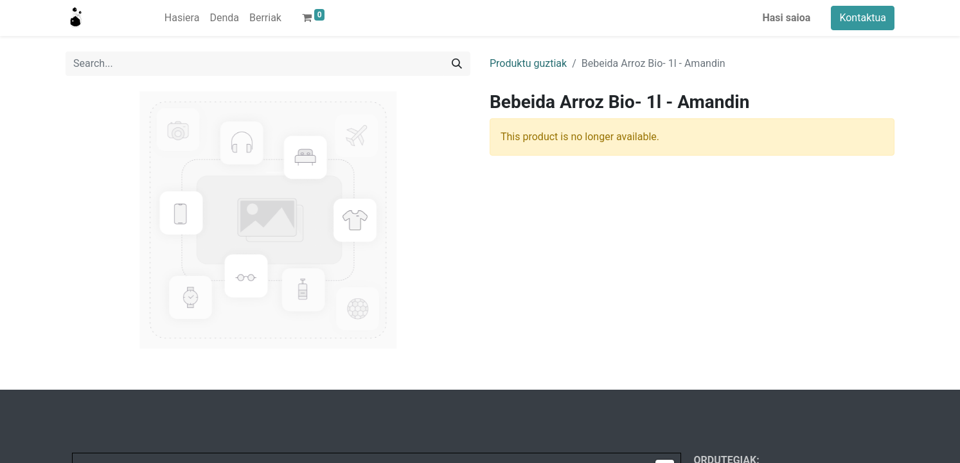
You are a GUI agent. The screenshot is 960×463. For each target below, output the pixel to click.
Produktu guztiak (528, 63)
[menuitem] (182, 18)
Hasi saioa (787, 18)
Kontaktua (862, 18)
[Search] (456, 63)
